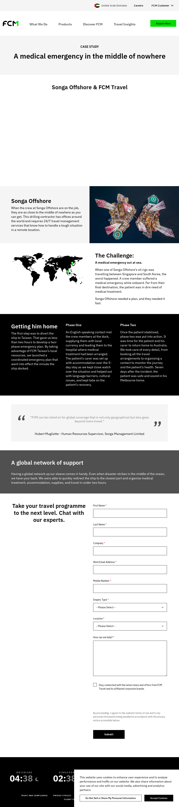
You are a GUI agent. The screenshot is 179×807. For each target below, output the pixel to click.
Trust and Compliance (34, 795)
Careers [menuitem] (138, 5)
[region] (126, 788)
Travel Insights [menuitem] (124, 24)
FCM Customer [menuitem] (160, 5)
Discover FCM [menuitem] (93, 24)
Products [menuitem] (65, 24)
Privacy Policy (62, 795)
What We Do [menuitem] (38, 24)
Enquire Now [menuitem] (163, 23)
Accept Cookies (158, 798)
